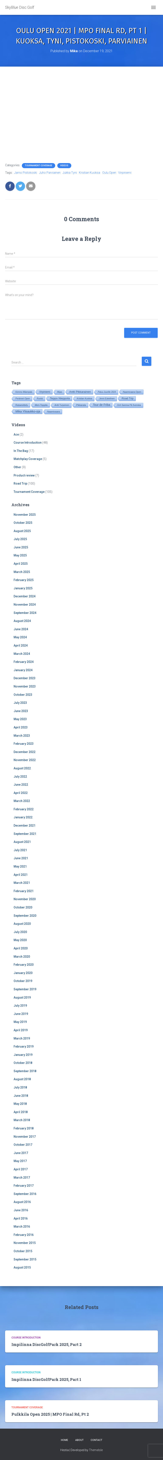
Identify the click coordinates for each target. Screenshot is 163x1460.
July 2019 (20, 1005)
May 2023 (20, 719)
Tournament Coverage (38, 165)
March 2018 (22, 1120)
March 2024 (22, 653)
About (79, 1440)
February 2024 (24, 662)
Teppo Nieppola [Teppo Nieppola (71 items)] (60, 398)
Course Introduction (28, 442)
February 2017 (24, 1185)
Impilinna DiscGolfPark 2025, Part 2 (46, 1344)
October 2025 (23, 522)
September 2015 (25, 1259)
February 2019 (24, 1046)
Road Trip (20, 483)
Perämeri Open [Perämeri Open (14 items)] (22, 398)
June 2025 (21, 547)
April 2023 (21, 727)
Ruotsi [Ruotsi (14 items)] (40, 398)
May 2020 (20, 940)
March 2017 (22, 1177)
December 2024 (24, 596)
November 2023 (25, 686)
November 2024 (25, 604)
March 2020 (22, 956)
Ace (16, 434)
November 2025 (25, 514)
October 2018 (23, 1063)
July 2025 (20, 539)
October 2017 (23, 1144)
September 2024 (25, 613)
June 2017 (21, 1153)
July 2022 (20, 776)
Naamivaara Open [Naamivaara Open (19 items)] (132, 392)
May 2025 (20, 555)
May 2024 (20, 637)
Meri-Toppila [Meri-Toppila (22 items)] (41, 405)
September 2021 (25, 833)
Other (17, 467)
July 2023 (20, 702)
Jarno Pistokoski (25, 172)
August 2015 (22, 1267)
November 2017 (25, 1136)
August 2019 (22, 997)
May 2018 (20, 1103)
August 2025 (22, 531)
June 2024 (21, 629)
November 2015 (25, 1243)
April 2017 (21, 1169)
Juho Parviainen (49, 172)
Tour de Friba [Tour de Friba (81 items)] (101, 405)
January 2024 (23, 670)
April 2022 (21, 793)
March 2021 (22, 882)
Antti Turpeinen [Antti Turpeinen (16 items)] (62, 405)
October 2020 (23, 907)
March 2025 (22, 572)
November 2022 (25, 760)
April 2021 (21, 874)
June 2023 (21, 711)
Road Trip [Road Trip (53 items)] (127, 398)
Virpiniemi (124, 172)
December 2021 (24, 825)
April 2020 (21, 948)
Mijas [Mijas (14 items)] (59, 392)
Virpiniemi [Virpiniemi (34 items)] (44, 391)
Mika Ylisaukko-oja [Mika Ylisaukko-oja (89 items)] (27, 411)
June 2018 (21, 1095)
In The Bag (21, 451)
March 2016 (22, 1226)
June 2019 (21, 1014)
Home (64, 1440)
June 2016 (21, 1210)
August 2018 (22, 1079)
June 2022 (21, 784)
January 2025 (23, 588)
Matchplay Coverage (28, 459)
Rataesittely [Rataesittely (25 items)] (21, 405)
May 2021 (20, 866)
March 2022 (22, 801)
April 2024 (21, 645)
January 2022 (23, 817)
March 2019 (22, 1038)
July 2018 (20, 1087)
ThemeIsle (96, 1450)
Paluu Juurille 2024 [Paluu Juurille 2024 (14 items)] (107, 392)
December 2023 (24, 678)
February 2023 (24, 743)
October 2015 (23, 1251)
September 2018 (25, 1071)
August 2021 (22, 842)
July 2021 (20, 850)
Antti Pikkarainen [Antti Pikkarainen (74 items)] (80, 391)
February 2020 (24, 964)
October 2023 (23, 694)
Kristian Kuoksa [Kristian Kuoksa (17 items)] (84, 398)
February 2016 (24, 1234)
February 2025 (24, 580)
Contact (96, 1440)
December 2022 (24, 752)
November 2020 (25, 899)
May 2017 (20, 1161)
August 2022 (22, 768)
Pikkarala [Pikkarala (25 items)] (81, 405)
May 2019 (20, 1022)
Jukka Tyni (70, 172)
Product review (24, 475)
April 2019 (21, 1030)
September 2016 (25, 1194)
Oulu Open (109, 172)
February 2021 (24, 891)
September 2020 (25, 915)
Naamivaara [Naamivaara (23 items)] (53, 411)
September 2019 (25, 989)
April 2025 (21, 563)
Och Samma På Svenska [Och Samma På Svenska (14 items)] (129, 405)
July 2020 (20, 932)
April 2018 (21, 1112)
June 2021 (21, 858)
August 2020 (22, 923)
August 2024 (22, 621)
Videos (64, 165)
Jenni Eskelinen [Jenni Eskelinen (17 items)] (107, 398)
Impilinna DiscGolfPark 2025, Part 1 (46, 1379)
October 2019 (23, 981)
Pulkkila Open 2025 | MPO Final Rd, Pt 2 (50, 1414)
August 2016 (22, 1202)
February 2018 (24, 1128)
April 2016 (21, 1218)
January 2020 (23, 973)
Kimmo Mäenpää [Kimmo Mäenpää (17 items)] (23, 392)
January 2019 (23, 1054)
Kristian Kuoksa (89, 172)
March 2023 (22, 735)
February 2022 (24, 809)
